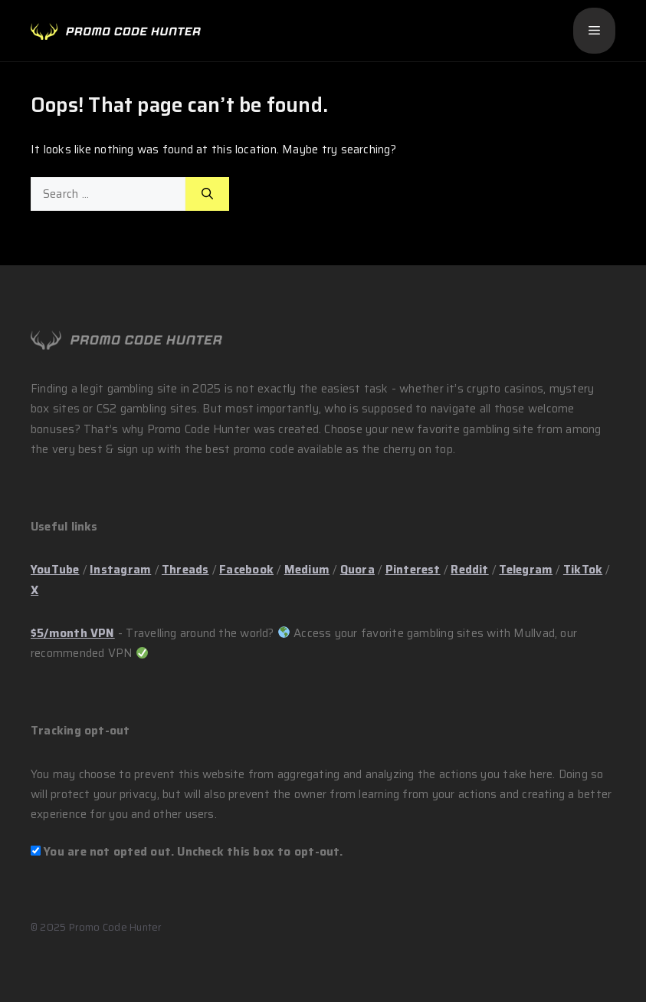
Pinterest (413, 569)
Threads (185, 569)
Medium (307, 569)
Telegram (526, 569)
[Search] (207, 194)
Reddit (469, 569)
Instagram (120, 569)
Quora (357, 569)
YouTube (55, 569)
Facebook (246, 569)
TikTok (582, 569)
